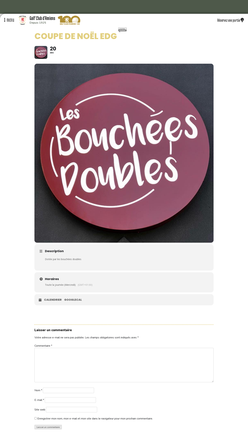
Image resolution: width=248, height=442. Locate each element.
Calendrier (53, 300)
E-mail (39, 400)
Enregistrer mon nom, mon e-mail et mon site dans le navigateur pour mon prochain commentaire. (95, 418)
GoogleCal (73, 300)
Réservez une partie (230, 20)
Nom (38, 390)
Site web (39, 410)
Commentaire (43, 346)
